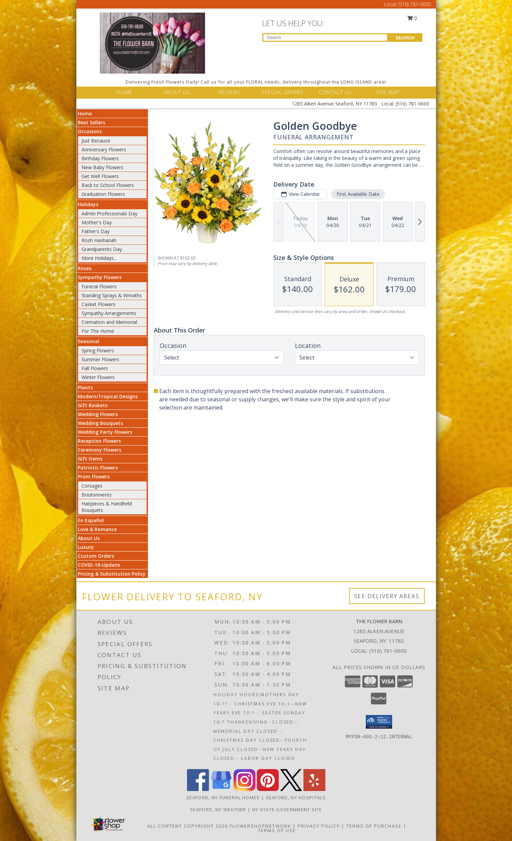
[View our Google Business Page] (221, 789)
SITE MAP (388, 92)
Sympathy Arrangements (109, 313)
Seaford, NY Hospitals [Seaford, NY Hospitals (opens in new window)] (296, 797)
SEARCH (405, 37)
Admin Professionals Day (109, 213)
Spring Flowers (98, 350)
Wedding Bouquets (100, 423)
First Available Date (357, 194)
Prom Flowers (94, 476)
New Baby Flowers (102, 167)
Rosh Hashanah (99, 240)
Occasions (90, 131)
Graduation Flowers (103, 194)
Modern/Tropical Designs (108, 396)
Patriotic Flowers (98, 467)
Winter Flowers (98, 377)
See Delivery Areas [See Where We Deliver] (387, 596)
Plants (85, 387)
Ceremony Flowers (99, 450)
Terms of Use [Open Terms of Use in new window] (277, 830)
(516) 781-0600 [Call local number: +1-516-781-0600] (388, 650)
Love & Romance (97, 529)
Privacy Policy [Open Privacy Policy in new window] (319, 826)
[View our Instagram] (244, 789)
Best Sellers (91, 122)
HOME (124, 92)
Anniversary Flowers (104, 149)
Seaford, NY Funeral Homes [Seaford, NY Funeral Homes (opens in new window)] (223, 797)
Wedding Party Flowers (105, 432)
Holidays (88, 204)
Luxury (86, 547)
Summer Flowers (100, 359)
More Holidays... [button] (99, 258)
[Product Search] (325, 37)
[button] (379, 722)
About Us (89, 538)
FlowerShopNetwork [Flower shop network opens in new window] (260, 826)
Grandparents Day (102, 249)
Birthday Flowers (100, 158)
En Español (91, 520)
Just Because (96, 140)
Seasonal (88, 341)
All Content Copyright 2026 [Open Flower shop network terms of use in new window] (187, 826)
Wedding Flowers (98, 414)
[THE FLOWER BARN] (152, 42)
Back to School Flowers (108, 185)
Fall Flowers (95, 368)
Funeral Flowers (99, 286)
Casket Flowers (98, 304)
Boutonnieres (97, 494)
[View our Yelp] (314, 789)
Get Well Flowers (100, 176)
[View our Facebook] (198, 789)
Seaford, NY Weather (218, 809)
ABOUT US (177, 92)
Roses (84, 268)
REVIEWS (229, 92)
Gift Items (90, 458)
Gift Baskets (93, 405)
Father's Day (96, 231)
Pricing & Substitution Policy (112, 573)
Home (85, 113)
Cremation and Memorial (109, 322)
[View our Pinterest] (268, 789)
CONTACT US (335, 92)
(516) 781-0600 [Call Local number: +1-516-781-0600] (414, 4)
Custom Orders (96, 556)
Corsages (92, 485)
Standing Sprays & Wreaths (112, 295)
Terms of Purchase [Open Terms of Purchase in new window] (374, 826)
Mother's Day (97, 222)
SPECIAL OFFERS (282, 92)
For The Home (98, 331)
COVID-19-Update (99, 565)
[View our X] (291, 789)
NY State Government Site (287, 809)
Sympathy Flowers (100, 277)
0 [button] (412, 18)
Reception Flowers (99, 441)
